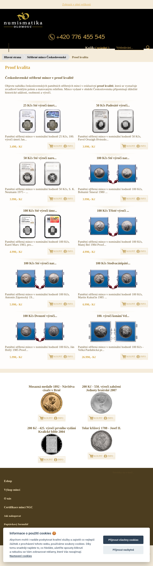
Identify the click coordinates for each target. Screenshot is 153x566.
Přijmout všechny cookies (123, 539)
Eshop (8, 481)
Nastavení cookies (21, 555)
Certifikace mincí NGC (18, 507)
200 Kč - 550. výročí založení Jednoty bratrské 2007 (101, 388)
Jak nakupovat (12, 515)
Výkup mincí (12, 489)
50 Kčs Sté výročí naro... (40, 158)
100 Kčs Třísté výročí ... (113, 210)
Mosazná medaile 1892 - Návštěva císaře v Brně (52, 388)
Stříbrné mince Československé (46, 57)
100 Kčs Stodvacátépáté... (113, 263)
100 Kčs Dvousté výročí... (40, 316)
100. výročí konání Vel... (113, 316)
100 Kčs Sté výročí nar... (113, 158)
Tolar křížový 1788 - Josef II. (101, 428)
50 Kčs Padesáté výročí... (113, 105)
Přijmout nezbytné (123, 549)
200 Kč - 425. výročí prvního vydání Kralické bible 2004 (51, 429)
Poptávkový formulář (16, 524)
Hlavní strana (12, 57)
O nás (7, 498)
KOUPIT (58, 146)
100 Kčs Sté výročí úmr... (40, 210)
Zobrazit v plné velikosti (76, 4)
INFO (70, 146)
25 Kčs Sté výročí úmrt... (40, 105)
